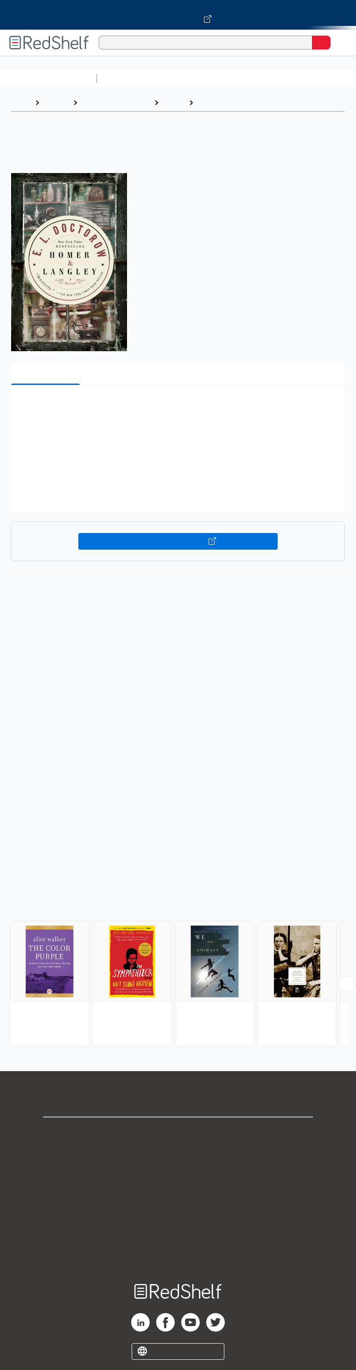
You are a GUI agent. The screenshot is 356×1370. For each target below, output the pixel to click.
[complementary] (178, 966)
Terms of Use (178, 1193)
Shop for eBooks (178, 1132)
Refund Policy (178, 1213)
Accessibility (178, 1233)
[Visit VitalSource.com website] (178, 15)
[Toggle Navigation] (340, 42)
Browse (56, 102)
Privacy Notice (178, 1172)
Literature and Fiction (116, 102)
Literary (211, 102)
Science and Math (181, 78)
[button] (177, 406)
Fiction (173, 102)
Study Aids (125, 78)
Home (21, 102)
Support (178, 1152)
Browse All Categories (48, 78)
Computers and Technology (265, 78)
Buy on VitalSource (178, 541)
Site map (178, 1254)
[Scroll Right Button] (346, 984)
